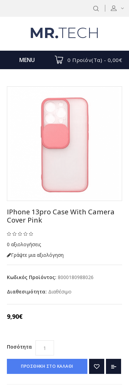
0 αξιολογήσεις (24, 244)
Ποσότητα (19, 346)
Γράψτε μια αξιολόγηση (35, 255)
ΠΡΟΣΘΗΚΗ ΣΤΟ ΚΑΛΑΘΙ (47, 366)
